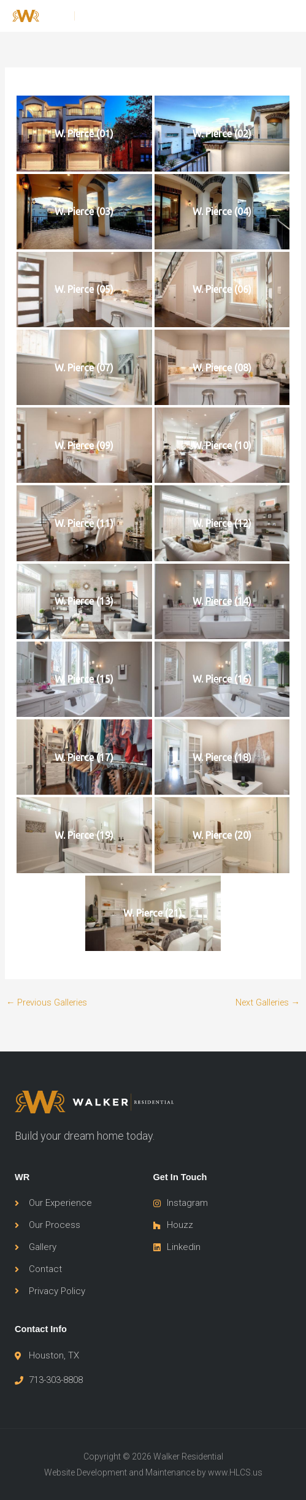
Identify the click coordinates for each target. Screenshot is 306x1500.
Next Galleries (267, 1002)
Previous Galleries (47, 1002)
